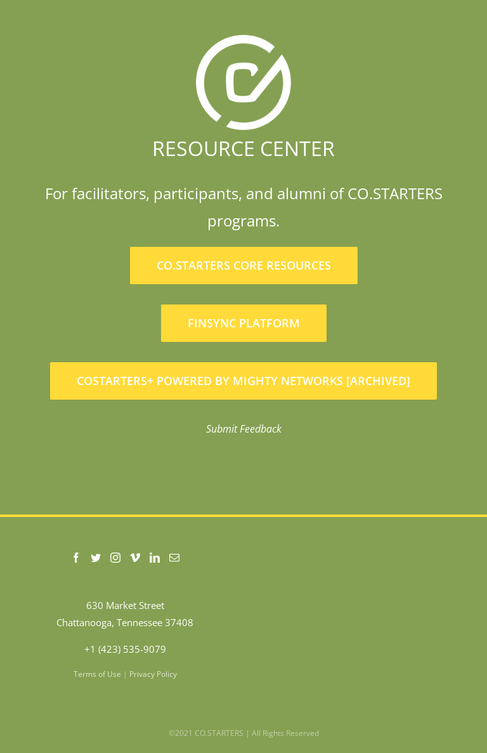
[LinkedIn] (155, 558)
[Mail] (174, 558)
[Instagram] (115, 558)
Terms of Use (97, 674)
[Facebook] (76, 558)
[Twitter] (96, 558)
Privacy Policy (153, 674)
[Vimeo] (135, 558)
